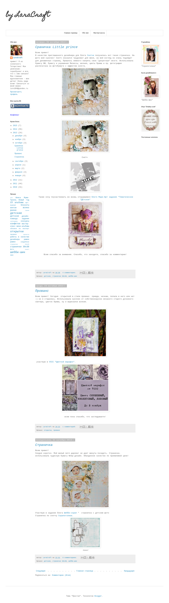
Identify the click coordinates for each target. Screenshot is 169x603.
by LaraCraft (28, 15)
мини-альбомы (23, 226)
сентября (19, 161)
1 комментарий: (70, 427)
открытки (48, 430)
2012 (15, 180)
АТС (11, 198)
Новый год (24, 200)
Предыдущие (129, 571)
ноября (18, 139)
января (18, 176)
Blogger (98, 596)
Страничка (44, 445)
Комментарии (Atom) (61, 575)
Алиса (18, 198)
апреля (18, 165)
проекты (26, 234)
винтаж (13, 208)
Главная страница (70, 33)
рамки (12, 242)
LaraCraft (18, 58)
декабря (19, 136)
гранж (27, 210)
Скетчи (90, 55)
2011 (15, 184)
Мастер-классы (99, 33)
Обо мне (85, 33)
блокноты (25, 205)
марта (18, 168)
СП (11, 202)
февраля (19, 172)
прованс (56, 430)
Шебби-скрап (71, 513)
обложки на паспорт (19, 228)
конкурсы (25, 221)
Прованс (42, 291)
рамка (26, 239)
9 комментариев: (70, 558)
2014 (15, 129)
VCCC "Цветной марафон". (63, 362)
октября (19, 143)
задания (25, 219)
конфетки (15, 223)
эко (11, 255)
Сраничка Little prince (56, 47)
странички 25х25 (19, 244)
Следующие (40, 571)
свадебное (25, 242)
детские (47, 276)
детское (14, 216)
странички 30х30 (59, 276)
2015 (15, 126)
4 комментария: (70, 273)
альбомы (19, 202)
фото (12, 249)
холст (27, 249)
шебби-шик (72, 276)
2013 (15, 133)
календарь (14, 221)
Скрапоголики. (66, 516)
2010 (15, 187)
